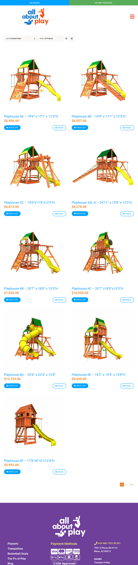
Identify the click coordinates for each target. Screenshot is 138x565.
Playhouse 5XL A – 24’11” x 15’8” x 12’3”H (102, 202)
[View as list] (71, 38)
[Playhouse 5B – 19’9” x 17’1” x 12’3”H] (103, 80)
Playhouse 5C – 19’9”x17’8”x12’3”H (29, 202)
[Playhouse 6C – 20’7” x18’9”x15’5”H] (103, 253)
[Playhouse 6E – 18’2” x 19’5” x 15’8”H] (103, 339)
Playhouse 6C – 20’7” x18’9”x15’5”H (97, 288)
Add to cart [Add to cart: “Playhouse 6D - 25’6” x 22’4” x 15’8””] (13, 386)
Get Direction (35, 3)
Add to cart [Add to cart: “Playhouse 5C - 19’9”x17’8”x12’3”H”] (13, 213)
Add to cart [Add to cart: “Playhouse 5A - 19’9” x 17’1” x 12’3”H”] (13, 127)
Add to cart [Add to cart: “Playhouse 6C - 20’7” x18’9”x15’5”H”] (81, 300)
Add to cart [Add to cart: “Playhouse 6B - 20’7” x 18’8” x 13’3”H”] (13, 300)
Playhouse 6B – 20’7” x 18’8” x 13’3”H (31, 288)
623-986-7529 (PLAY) (103, 3)
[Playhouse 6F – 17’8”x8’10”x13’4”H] (35, 425)
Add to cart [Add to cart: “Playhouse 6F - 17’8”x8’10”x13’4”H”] (13, 472)
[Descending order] (34, 38)
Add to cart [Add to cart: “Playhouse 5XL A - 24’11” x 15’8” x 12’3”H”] (81, 213)
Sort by (13, 38)
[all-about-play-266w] (35, 9)
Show (46, 38)
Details (60, 128)
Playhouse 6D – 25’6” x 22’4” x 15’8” (30, 375)
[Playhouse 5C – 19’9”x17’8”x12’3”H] (35, 167)
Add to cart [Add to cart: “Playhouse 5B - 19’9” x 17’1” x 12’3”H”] (81, 127)
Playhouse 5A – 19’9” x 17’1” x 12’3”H (31, 116)
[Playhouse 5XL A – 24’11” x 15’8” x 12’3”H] (103, 167)
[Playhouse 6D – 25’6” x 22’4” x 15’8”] (35, 339)
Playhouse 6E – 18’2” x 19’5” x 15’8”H (98, 375)
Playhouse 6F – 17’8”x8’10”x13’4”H (29, 461)
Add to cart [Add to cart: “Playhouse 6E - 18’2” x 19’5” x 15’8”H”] (81, 386)
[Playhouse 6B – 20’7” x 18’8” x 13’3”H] (35, 253)
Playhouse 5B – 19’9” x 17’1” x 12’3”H (98, 116)
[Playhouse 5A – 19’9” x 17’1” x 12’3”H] (35, 80)
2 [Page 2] (126, 485)
